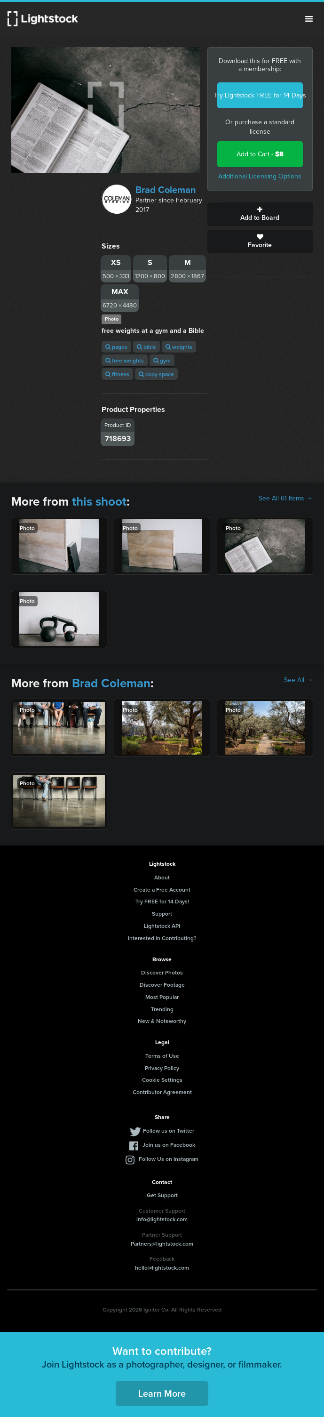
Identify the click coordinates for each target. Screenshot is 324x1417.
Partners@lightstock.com (162, 1244)
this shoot (99, 501)
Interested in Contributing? (162, 938)
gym (162, 360)
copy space (156, 374)
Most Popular (162, 997)
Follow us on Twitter (168, 1131)
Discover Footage (162, 985)
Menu (308, 18)
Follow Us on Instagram (168, 1159)
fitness (117, 374)
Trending (162, 1009)
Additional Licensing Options (259, 176)
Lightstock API (162, 926)
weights (179, 347)
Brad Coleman (165, 190)
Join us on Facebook (168, 1145)
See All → (298, 680)
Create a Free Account (162, 890)
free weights (124, 360)
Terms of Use (162, 1056)
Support (162, 914)
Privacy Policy (162, 1068)
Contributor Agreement (162, 1092)
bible (146, 347)
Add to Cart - (260, 154)
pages (116, 347)
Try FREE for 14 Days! (162, 901)
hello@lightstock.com (162, 1268)
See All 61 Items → (286, 498)
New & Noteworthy (162, 1021)
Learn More (162, 1393)
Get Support (162, 1195)
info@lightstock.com (162, 1219)
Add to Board (260, 214)
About (162, 877)
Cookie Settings (162, 1080)
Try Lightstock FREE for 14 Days (260, 95)
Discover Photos (162, 972)
